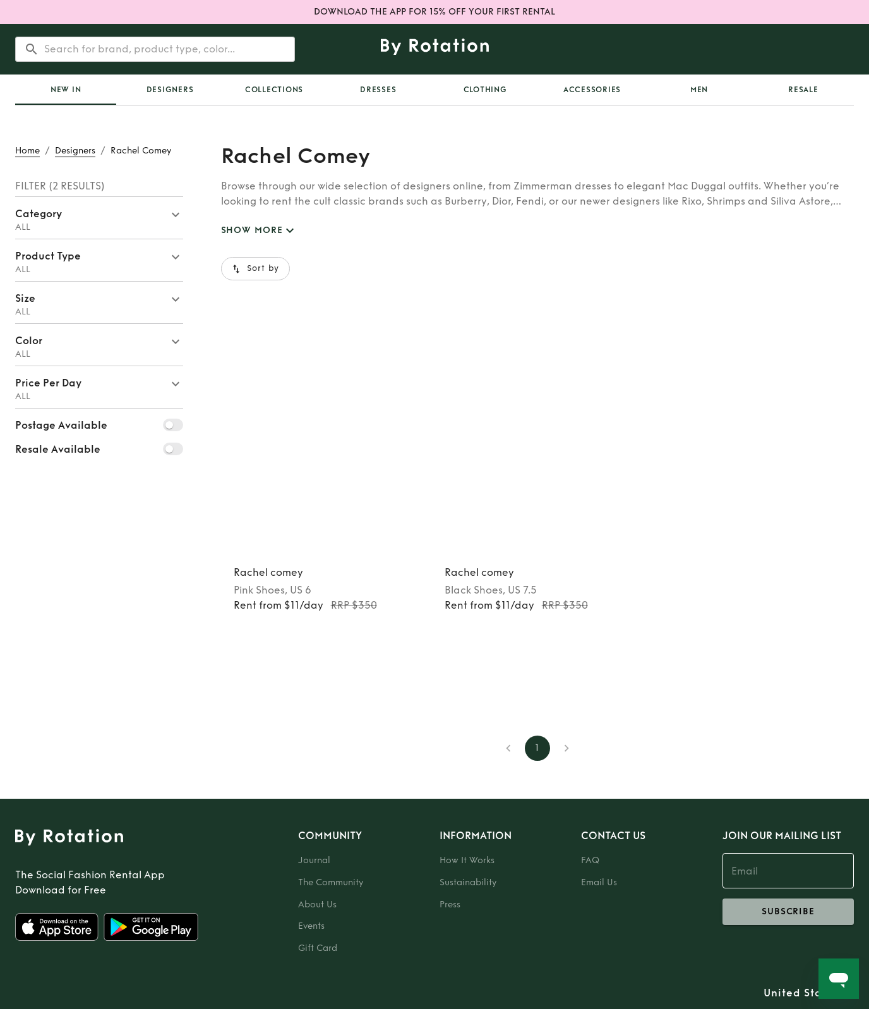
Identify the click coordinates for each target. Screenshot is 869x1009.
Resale (803, 89)
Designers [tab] (170, 89)
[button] (99, 218)
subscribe (788, 912)
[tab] (65, 90)
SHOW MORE (259, 230)
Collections (274, 89)
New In (66, 89)
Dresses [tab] (378, 89)
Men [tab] (699, 89)
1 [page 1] (537, 748)
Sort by (256, 269)
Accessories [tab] (592, 89)
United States (801, 993)
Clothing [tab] (485, 89)
